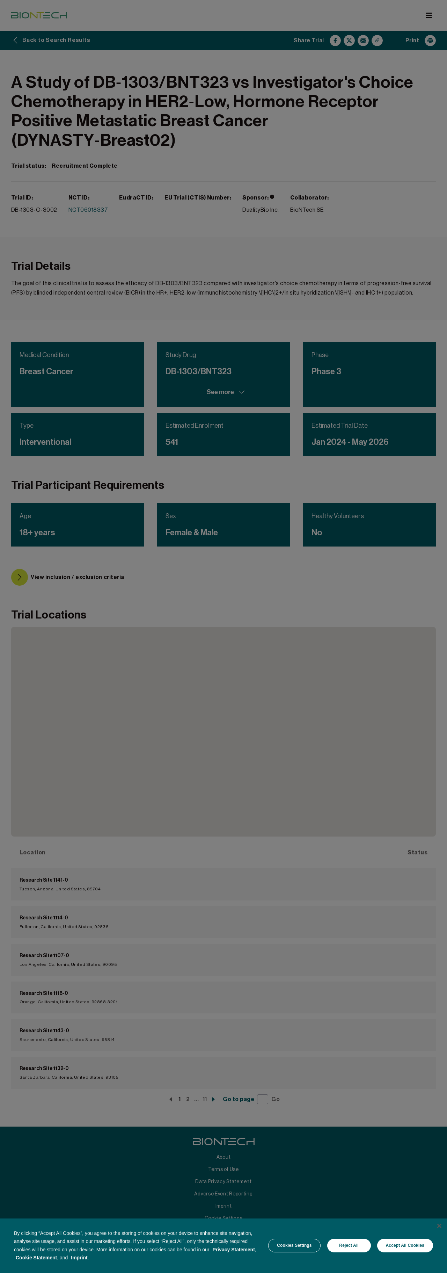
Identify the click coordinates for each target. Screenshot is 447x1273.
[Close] (439, 1226)
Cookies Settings (294, 1245)
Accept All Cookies (405, 1245)
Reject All (348, 1245)
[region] (223, 1245)
